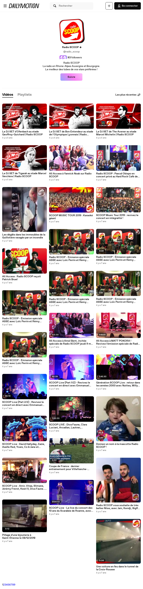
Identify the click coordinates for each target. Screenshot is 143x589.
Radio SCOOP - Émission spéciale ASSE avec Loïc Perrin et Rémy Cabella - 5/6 (116, 258)
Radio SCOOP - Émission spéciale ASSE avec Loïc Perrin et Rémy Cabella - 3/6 (69, 301)
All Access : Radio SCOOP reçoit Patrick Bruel (21, 278)
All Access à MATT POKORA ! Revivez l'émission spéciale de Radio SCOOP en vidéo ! (118, 342)
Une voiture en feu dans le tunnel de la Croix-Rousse (117, 568)
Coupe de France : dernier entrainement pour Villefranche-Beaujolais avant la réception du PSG (70, 468)
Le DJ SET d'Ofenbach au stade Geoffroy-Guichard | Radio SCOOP (22, 133)
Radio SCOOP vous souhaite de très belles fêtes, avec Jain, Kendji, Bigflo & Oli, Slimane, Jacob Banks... (117, 507)
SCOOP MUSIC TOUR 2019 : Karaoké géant (71, 217)
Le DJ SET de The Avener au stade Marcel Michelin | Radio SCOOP (116, 133)
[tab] (7, 95)
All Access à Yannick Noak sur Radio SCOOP (70, 175)
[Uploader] (109, 6)
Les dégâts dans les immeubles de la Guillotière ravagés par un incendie (23, 236)
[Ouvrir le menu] (5, 6)
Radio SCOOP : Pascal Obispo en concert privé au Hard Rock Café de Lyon (117, 175)
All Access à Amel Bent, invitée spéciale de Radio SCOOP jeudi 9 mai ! (71, 342)
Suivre (71, 77)
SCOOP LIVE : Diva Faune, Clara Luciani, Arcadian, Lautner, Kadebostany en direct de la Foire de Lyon (70, 426)
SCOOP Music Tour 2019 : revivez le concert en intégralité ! (117, 217)
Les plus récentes (128, 95)
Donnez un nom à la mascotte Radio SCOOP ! (117, 446)
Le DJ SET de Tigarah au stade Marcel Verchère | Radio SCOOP (24, 175)
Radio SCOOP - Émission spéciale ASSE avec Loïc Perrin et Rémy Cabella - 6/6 (69, 259)
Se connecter (127, 6)
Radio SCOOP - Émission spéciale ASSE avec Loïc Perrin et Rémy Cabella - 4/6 (22, 320)
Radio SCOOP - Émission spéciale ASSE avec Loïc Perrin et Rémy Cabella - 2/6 (116, 300)
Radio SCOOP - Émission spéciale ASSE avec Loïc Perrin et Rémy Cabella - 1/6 (22, 362)
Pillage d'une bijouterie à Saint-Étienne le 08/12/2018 (18, 536)
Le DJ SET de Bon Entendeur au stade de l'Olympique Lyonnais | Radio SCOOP (71, 133)
